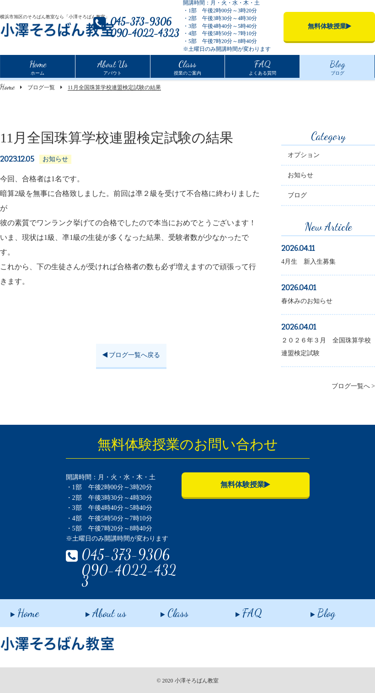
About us (95, 610)
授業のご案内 (187, 66)
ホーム (37, 66)
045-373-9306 (140, 21)
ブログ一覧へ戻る (131, 355)
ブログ (337, 66)
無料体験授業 (245, 484)
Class (164, 610)
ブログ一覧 (41, 87)
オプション (304, 155)
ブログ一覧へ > (353, 387)
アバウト (112, 66)
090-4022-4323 (144, 33)
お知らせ (300, 176)
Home (7, 86)
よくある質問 (262, 66)
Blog (312, 610)
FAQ (238, 610)
